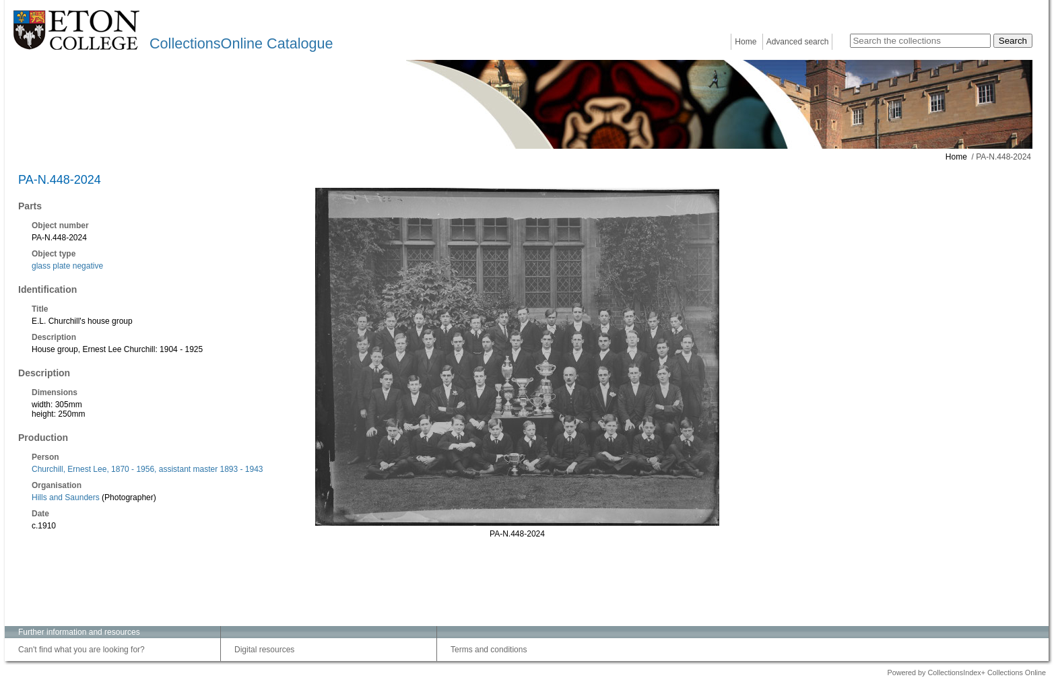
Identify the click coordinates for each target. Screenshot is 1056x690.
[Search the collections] (920, 41)
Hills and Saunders (66, 497)
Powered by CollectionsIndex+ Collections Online (966, 672)
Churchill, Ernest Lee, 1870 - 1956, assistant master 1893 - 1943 (147, 469)
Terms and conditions (489, 649)
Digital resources (264, 649)
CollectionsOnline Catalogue (241, 43)
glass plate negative (67, 266)
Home (745, 41)
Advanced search (797, 41)
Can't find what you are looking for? (81, 649)
